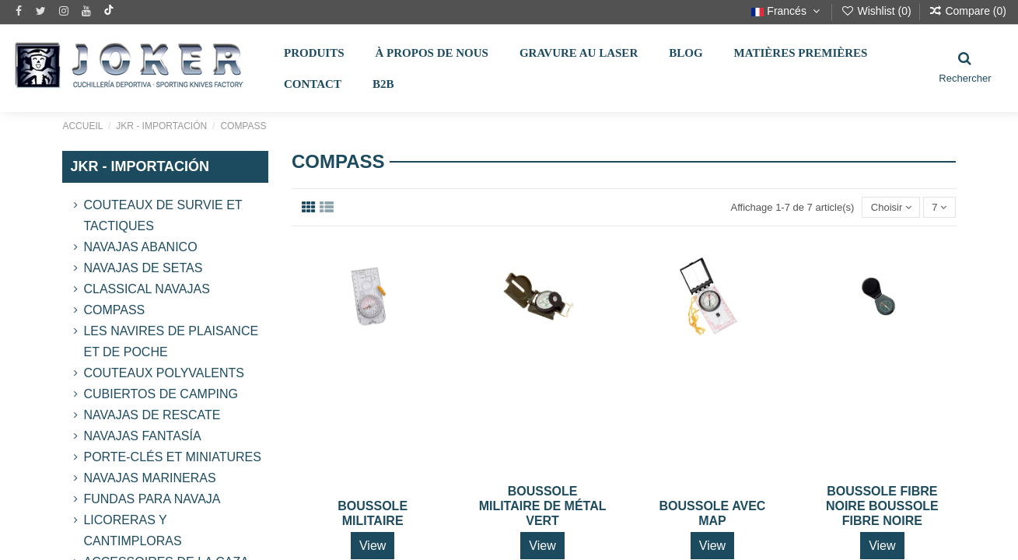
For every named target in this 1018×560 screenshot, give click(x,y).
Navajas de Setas (142, 268)
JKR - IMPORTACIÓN (139, 166)
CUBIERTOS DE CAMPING (160, 394)
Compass (114, 310)
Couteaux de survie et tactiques (162, 215)
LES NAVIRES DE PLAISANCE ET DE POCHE (170, 341)
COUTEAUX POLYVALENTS (163, 373)
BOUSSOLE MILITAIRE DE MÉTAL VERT (543, 506)
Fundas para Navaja (151, 499)
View (372, 545)
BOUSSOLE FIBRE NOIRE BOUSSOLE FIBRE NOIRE (882, 506)
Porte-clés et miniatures (172, 457)
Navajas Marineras (149, 478)
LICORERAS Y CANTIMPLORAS (132, 530)
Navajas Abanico (140, 247)
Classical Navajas (146, 289)
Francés (787, 11)
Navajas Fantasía (142, 436)
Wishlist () (878, 11)
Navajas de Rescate (151, 415)
